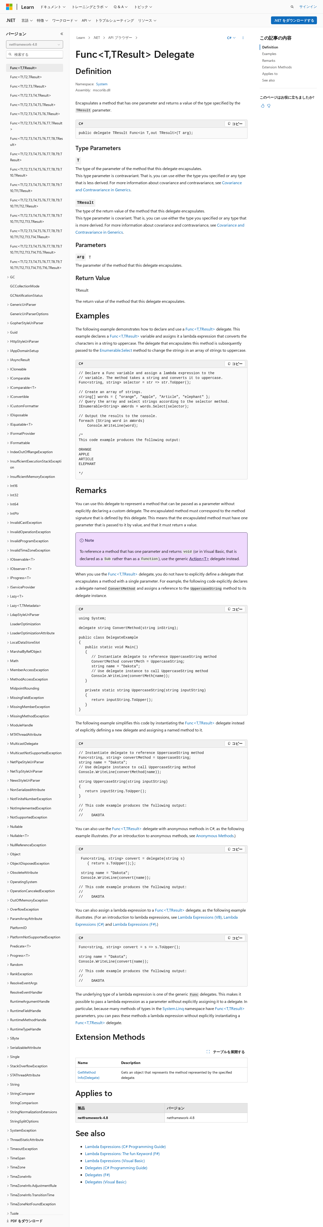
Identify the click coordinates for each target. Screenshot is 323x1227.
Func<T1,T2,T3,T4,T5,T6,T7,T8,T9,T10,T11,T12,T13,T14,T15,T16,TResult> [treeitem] (36, 264)
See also (268, 80)
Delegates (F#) (97, 1174)
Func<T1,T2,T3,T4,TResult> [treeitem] (30, 95)
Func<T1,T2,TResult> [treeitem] (26, 76)
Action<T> (199, 558)
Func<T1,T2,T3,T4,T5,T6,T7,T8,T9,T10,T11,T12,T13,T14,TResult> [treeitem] (36, 233)
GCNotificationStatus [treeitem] (26, 295)
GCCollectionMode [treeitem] (24, 286)
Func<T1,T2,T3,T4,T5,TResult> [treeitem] (33, 104)
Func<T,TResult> (200, 329)
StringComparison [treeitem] (24, 1102)
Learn (80, 37)
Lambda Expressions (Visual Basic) (115, 1160)
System (101, 83)
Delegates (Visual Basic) (105, 1181)
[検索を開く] (292, 6)
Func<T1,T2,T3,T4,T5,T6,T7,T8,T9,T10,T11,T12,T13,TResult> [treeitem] (36, 218)
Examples (269, 53)
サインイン (308, 6)
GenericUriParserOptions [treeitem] (29, 313)
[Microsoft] (9, 7)
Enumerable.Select (116, 350)
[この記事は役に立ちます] (263, 106)
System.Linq (173, 1008)
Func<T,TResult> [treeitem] (23, 67)
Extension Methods (277, 67)
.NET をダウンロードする (294, 20)
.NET (96, 37)
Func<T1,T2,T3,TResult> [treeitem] (28, 86)
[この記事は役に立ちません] (269, 106)
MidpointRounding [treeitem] (24, 688)
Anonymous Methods (215, 835)
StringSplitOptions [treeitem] (24, 1121)
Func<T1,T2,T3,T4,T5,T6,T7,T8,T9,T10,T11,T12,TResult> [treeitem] (36, 203)
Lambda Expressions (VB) (200, 917)
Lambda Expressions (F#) (134, 924)
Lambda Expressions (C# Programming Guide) (125, 1146)
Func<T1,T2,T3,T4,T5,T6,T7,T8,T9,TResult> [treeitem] (36, 156)
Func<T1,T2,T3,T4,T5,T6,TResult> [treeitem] (35, 113)
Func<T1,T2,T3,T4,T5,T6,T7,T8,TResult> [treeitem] (36, 141)
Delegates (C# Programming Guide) (116, 1167)
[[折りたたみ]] (62, 33)
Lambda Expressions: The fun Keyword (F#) (122, 1153)
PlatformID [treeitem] (18, 927)
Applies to (270, 73)
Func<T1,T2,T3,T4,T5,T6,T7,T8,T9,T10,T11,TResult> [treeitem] (36, 187)
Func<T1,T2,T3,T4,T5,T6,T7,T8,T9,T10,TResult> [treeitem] (36, 172)
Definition (270, 47)
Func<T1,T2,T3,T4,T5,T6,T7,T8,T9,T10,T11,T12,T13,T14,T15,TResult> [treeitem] (36, 249)
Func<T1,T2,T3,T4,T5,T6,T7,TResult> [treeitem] (36, 126)
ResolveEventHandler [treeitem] (26, 992)
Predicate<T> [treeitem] (20, 946)
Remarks (268, 60)
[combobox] (34, 44)
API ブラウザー (120, 37)
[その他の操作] (243, 38)
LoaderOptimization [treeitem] (25, 623)
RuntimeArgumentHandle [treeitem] (29, 1001)
